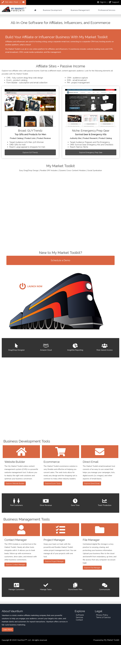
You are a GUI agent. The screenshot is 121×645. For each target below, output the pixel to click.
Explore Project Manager (54, 561)
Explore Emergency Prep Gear (90, 152)
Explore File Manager (92, 568)
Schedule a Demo (60, 260)
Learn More (7, 629)
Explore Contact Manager (15, 564)
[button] (35, 10)
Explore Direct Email (92, 483)
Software (80, 615)
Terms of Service (103, 617)
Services (79, 617)
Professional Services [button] (106, 10)
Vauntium (21, 640)
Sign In (101, 2)
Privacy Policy (102, 615)
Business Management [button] (80, 10)
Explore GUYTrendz (30, 152)
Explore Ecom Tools (52, 483)
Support (113, 2)
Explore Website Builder (15, 483)
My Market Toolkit (111, 640)
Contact (79, 620)
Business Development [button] (52, 10)
